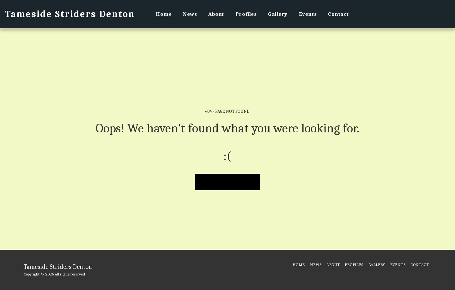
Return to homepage (227, 181)
